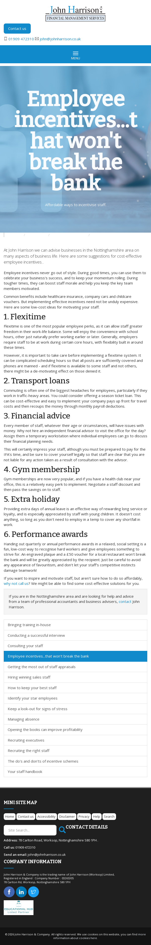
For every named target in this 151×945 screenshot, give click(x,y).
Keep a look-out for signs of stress (37, 708)
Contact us (17, 28)
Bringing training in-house (29, 624)
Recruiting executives (26, 740)
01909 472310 (21, 38)
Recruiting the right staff (28, 750)
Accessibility (46, 816)
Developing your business (69, 235)
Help (96, 816)
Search (109, 816)
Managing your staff (105, 235)
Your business (37, 235)
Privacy (84, 816)
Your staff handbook (25, 771)
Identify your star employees (33, 698)
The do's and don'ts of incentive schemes (43, 761)
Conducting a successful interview (36, 635)
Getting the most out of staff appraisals (42, 666)
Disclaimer (67, 816)
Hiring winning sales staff (29, 677)
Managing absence (23, 719)
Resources (15, 235)
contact (125, 601)
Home (9, 816)
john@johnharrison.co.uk (60, 38)
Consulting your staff (25, 645)
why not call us (16, 583)
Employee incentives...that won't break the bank (48, 656)
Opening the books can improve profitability (45, 729)
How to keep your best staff (32, 687)
